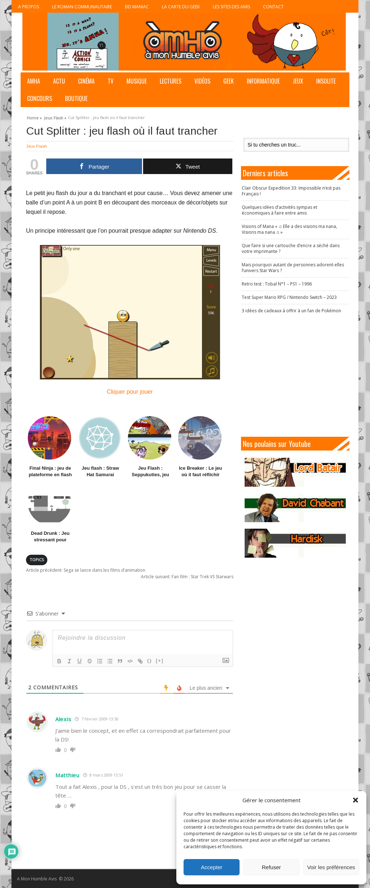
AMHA (33, 81)
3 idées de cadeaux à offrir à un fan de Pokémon (291, 311)
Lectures (170, 81)
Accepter (211, 867)
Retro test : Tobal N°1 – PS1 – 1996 (277, 284)
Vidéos (202, 81)
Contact (273, 7)
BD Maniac (137, 7)
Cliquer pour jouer (129, 320)
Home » (34, 117)
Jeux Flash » (55, 117)
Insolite (326, 81)
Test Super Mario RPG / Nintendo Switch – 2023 (289, 297)
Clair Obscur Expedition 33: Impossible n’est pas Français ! (291, 191)
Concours (39, 98)
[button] (355, 800)
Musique (136, 81)
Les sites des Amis (231, 7)
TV (110, 81)
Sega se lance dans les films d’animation (85, 570)
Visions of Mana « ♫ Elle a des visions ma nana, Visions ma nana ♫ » (289, 229)
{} (149, 660)
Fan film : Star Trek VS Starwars (187, 577)
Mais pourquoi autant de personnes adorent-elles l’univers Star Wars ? (293, 268)
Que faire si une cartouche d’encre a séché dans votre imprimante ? (291, 248)
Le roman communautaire (82, 7)
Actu (59, 81)
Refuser (271, 867)
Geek (228, 81)
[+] (160, 660)
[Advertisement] (299, 375)
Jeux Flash (36, 146)
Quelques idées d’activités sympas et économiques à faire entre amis (279, 210)
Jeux (298, 81)
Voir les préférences (331, 867)
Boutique (76, 98)
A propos (28, 7)
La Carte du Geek (181, 7)
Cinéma (86, 81)
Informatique (263, 81)
